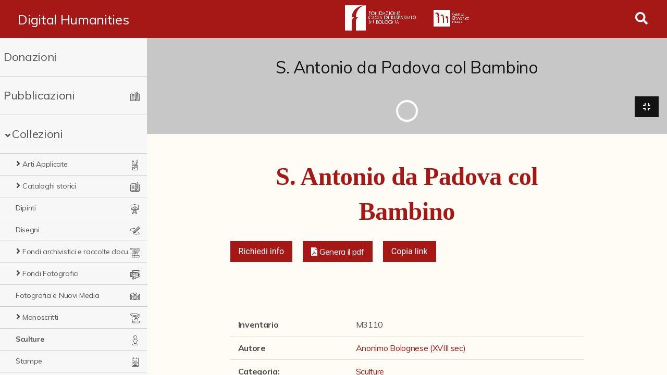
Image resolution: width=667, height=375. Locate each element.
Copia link (409, 251)
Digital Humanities (73, 19)
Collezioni (37, 134)
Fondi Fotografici (50, 273)
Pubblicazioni (39, 95)
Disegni (28, 229)
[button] (338, 251)
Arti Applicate (45, 164)
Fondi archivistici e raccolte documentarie (78, 251)
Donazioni (30, 56)
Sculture (30, 339)
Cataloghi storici (49, 186)
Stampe (29, 361)
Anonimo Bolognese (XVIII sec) (411, 348)
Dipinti (26, 208)
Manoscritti (40, 317)
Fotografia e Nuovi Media (57, 295)
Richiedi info (262, 251)
